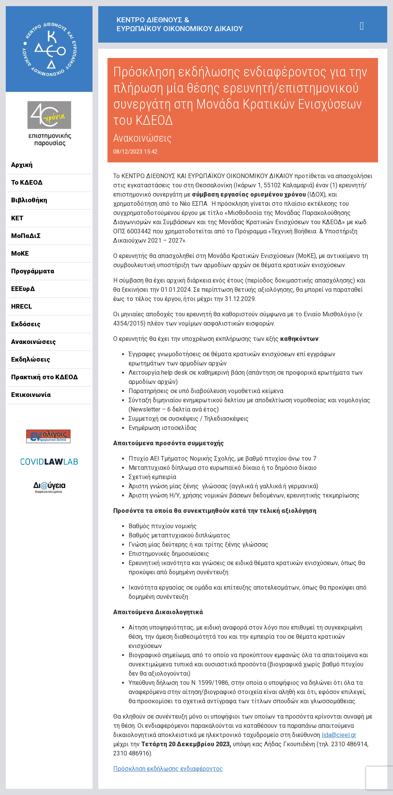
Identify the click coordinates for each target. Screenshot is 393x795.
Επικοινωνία (31, 394)
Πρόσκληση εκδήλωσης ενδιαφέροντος (168, 768)
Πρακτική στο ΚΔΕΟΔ (44, 377)
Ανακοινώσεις (33, 341)
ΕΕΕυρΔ (23, 289)
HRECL (21, 306)
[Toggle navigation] (362, 25)
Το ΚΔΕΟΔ (27, 182)
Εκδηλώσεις (30, 359)
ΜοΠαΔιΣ (26, 236)
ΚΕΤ (17, 218)
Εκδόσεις (26, 324)
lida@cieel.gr (339, 735)
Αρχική (22, 165)
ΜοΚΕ (20, 253)
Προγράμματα (32, 271)
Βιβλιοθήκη (29, 200)
